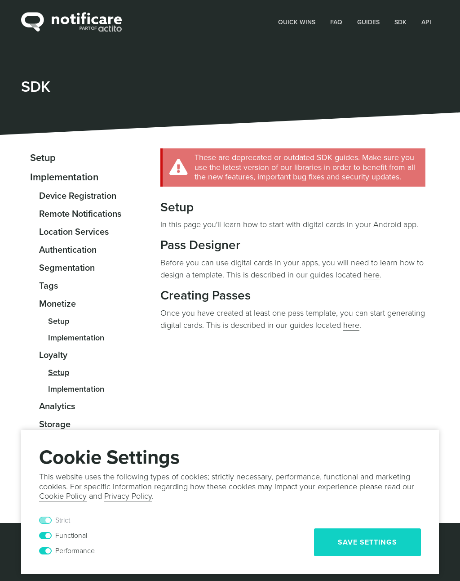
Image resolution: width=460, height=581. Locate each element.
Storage (55, 424)
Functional (71, 535)
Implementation (64, 177)
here (371, 275)
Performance (75, 550)
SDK (400, 22)
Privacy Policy (128, 496)
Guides (368, 22)
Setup (43, 158)
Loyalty (53, 355)
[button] (297, 22)
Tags (48, 286)
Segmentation (67, 268)
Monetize (57, 304)
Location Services (74, 232)
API (426, 22)
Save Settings (367, 542)
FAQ (336, 22)
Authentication (68, 250)
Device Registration (77, 196)
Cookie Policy (63, 496)
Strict (62, 520)
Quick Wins (296, 22)
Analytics (57, 406)
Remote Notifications (80, 214)
